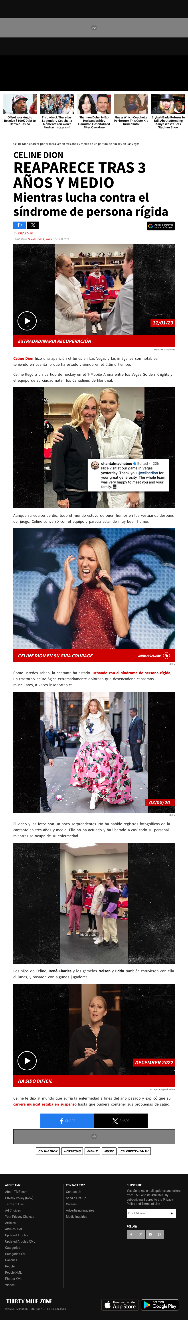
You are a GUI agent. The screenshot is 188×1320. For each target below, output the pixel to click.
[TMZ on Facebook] (7, 62)
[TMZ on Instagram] (39, 62)
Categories (12, 1247)
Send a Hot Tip (76, 1198)
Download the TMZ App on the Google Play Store (160, 1305)
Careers (71, 1204)
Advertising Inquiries (80, 1210)
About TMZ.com (16, 1192)
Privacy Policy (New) (19, 1198)
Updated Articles (16, 1235)
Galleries (11, 1260)
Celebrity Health (134, 1151)
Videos (10, 1285)
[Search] (182, 85)
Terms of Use (14, 1204)
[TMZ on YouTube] (150, 1234)
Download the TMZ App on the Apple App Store (120, 1305)
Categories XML (16, 1254)
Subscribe (171, 1213)
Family (92, 1151)
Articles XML (14, 1229)
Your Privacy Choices (19, 1216)
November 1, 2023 (40, 239)
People (10, 1266)
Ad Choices (13, 1210)
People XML (13, 1272)
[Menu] (6, 85)
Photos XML (13, 1279)
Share (67, 1121)
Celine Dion (47, 1151)
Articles (10, 1223)
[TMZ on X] (17, 62)
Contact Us (73, 1192)
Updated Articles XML (20, 1241)
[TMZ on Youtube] (28, 62)
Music (109, 1151)
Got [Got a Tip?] (15, 74)
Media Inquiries (76, 1216)
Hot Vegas (72, 1151)
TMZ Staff (25, 233)
